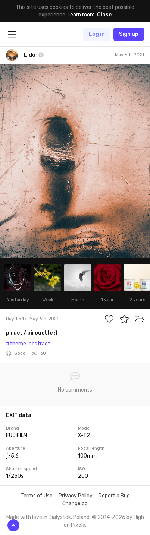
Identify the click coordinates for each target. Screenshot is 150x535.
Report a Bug (114, 496)
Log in (97, 34)
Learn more (81, 15)
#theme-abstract (28, 344)
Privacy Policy (76, 496)
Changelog (75, 503)
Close (104, 15)
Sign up (128, 34)
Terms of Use (37, 496)
